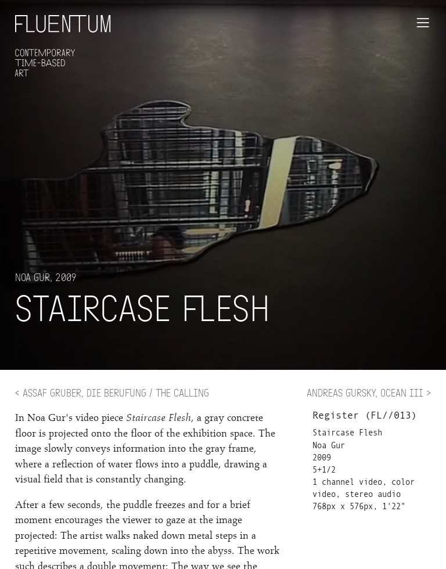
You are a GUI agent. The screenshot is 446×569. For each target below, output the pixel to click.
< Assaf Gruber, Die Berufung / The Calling (112, 392)
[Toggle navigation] (422, 22)
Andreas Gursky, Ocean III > (369, 392)
